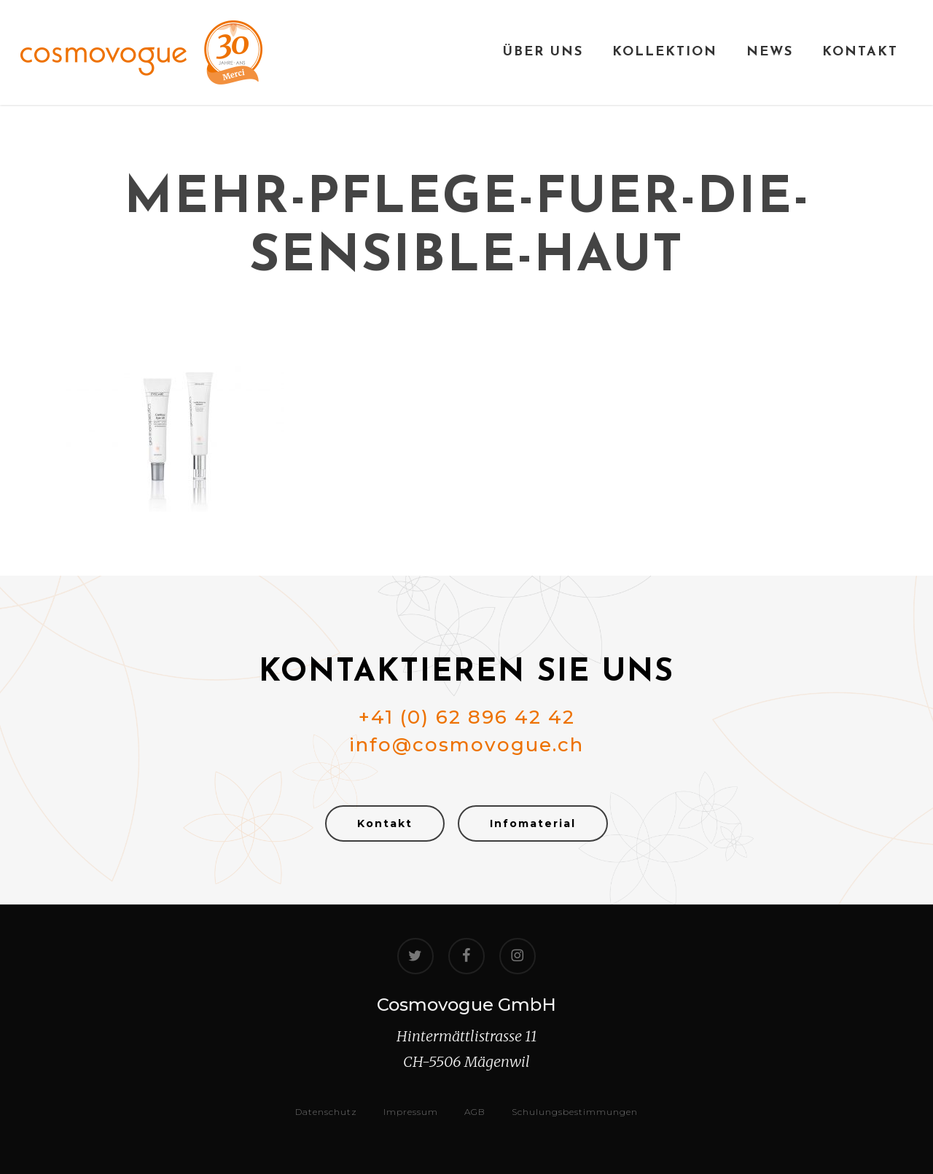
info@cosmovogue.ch (466, 744)
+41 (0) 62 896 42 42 (467, 717)
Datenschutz (326, 1111)
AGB (474, 1111)
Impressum (410, 1111)
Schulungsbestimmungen (575, 1111)
